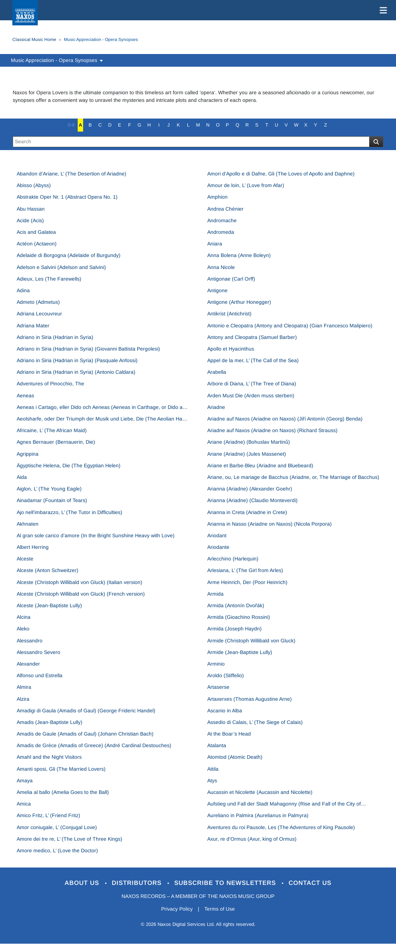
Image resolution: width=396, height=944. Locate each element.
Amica (24, 804)
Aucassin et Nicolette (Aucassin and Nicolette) (260, 792)
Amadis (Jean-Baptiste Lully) (49, 722)
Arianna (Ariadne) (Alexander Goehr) (249, 489)
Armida (215, 594)
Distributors (138, 882)
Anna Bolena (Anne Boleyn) (239, 255)
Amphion (217, 197)
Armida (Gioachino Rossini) (238, 617)
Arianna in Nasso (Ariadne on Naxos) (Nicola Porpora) (269, 524)
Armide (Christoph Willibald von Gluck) (251, 640)
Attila (213, 769)
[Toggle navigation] (382, 10)
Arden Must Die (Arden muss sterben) (250, 395)
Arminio (216, 664)
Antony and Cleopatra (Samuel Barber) (252, 337)
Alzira (23, 699)
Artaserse (218, 687)
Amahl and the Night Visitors (49, 757)
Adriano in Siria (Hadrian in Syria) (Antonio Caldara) (76, 372)
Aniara (214, 244)
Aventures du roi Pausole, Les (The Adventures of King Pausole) (281, 827)
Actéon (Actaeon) (37, 244)
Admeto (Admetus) (38, 302)
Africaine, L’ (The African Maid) (52, 430)
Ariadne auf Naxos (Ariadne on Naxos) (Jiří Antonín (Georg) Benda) (285, 419)
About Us (83, 882)
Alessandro (29, 640)
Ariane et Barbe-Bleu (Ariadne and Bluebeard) (260, 465)
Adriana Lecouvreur (39, 313)
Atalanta (216, 745)
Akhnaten (27, 524)
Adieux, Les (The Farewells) (49, 279)
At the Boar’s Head (229, 734)
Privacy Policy (177, 909)
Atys (212, 780)
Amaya (25, 780)
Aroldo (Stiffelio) (225, 675)
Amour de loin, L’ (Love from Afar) (245, 185)
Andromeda (220, 232)
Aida (22, 477)
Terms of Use (219, 909)
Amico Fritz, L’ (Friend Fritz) (48, 815)
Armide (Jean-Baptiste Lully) (239, 652)
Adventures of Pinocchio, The (50, 383)
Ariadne (216, 407)
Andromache (222, 220)
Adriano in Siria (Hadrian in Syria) (55, 337)
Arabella (216, 372)
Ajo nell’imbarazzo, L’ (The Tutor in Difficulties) (69, 512)
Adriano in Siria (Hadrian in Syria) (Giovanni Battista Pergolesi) (88, 349)
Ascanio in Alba (224, 710)
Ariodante (218, 547)
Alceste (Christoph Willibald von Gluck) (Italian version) (79, 582)
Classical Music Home (34, 39)
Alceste (25, 559)
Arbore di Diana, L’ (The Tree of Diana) (251, 383)
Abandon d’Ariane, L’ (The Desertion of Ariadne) (71, 174)
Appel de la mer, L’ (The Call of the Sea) (253, 360)
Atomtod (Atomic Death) (234, 757)
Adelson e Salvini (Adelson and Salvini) (61, 267)
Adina (23, 290)
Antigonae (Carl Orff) (231, 279)
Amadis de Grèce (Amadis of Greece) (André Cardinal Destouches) (94, 745)
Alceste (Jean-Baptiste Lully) (49, 605)
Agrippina (27, 454)
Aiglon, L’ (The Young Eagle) (49, 489)
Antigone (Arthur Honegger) (239, 302)
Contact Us (310, 882)
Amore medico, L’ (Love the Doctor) (57, 850)
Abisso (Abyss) (34, 185)
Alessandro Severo (38, 652)
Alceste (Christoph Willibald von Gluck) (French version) (81, 594)
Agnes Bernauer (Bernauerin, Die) (56, 442)
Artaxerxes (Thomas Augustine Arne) (249, 699)
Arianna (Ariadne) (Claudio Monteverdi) (252, 500)
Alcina (23, 617)
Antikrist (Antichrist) (229, 313)
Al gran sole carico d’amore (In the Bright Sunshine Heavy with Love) (96, 535)
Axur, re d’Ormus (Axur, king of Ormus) (252, 839)
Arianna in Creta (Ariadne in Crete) (247, 512)
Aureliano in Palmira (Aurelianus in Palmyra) (258, 815)
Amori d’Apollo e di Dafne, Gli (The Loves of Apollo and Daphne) (281, 174)
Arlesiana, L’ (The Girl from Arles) (245, 570)
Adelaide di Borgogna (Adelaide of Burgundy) (69, 255)
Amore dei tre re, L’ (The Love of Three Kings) (69, 839)
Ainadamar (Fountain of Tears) (52, 500)
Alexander (28, 664)
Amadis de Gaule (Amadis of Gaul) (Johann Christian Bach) (85, 734)
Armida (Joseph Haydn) (234, 629)
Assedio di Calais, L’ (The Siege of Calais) (255, 722)
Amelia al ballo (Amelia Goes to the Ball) (63, 792)
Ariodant (216, 535)
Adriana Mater (33, 325)
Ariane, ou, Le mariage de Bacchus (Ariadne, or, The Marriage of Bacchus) (293, 477)
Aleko (23, 629)
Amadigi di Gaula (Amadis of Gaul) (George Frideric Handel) (86, 710)
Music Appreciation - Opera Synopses (57, 60)
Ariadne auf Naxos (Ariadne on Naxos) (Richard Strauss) (272, 430)
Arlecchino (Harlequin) (232, 559)
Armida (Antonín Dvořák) (235, 605)
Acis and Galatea (36, 232)
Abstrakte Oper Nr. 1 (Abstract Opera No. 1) (67, 197)
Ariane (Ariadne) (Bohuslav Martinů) (248, 442)
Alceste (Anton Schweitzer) (47, 570)
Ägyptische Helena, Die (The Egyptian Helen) (69, 465)
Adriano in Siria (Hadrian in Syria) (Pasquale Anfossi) (77, 360)
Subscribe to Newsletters (226, 882)
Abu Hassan (31, 209)
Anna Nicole (221, 267)
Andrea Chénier (225, 209)
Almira (24, 687)
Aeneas (25, 395)
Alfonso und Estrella (39, 675)
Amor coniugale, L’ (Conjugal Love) (57, 827)
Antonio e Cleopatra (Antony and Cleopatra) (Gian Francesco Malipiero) (289, 325)
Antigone (217, 290)
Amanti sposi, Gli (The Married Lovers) (61, 769)
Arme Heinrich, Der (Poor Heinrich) (247, 582)
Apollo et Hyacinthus (230, 349)
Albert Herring (33, 547)
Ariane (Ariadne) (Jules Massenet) (246, 454)
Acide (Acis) (30, 220)
